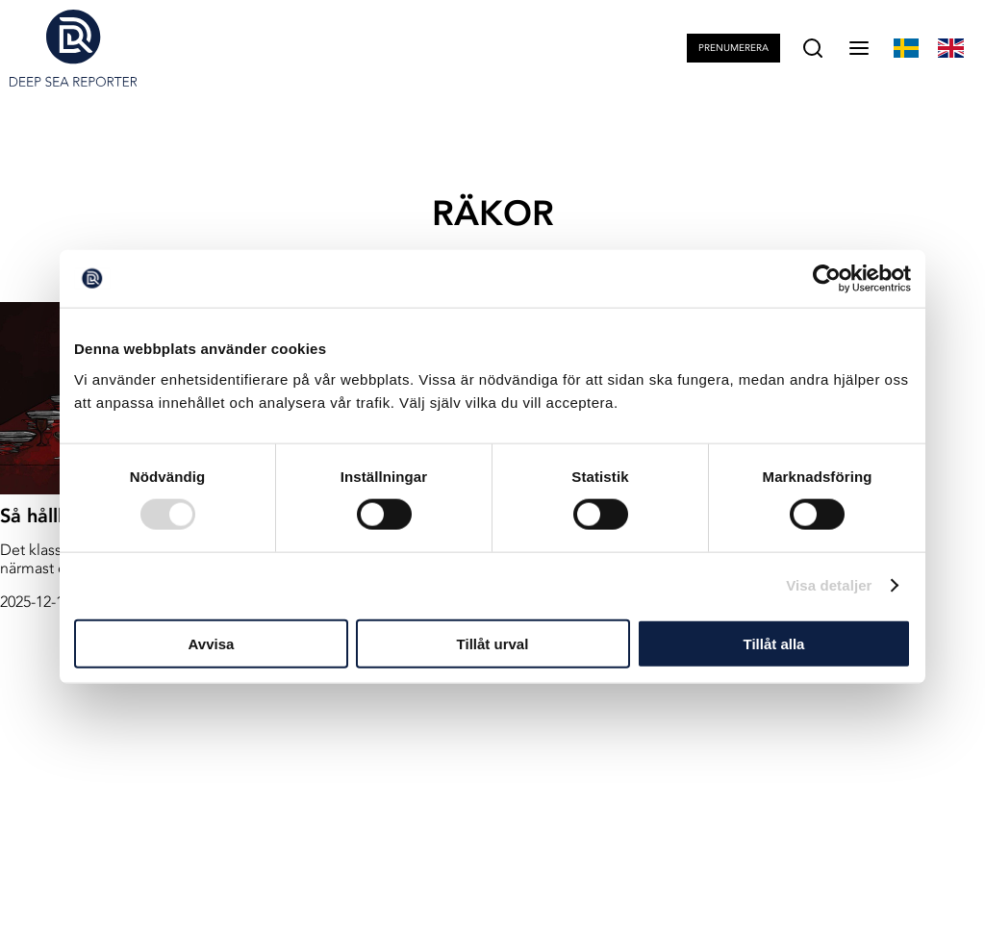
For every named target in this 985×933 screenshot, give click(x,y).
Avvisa (212, 643)
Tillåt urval (493, 643)
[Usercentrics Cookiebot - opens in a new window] (827, 279)
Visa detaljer (828, 585)
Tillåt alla (774, 643)
